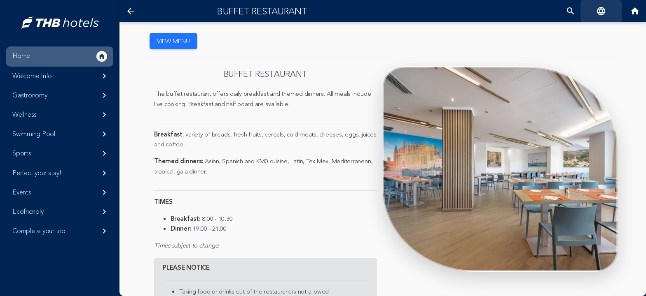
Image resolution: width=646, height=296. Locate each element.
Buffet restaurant (262, 11)
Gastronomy (60, 95)
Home (59, 56)
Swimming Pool (60, 134)
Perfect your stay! (60, 173)
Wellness (60, 115)
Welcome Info (60, 76)
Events (60, 192)
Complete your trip (60, 231)
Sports (60, 153)
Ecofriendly (60, 212)
